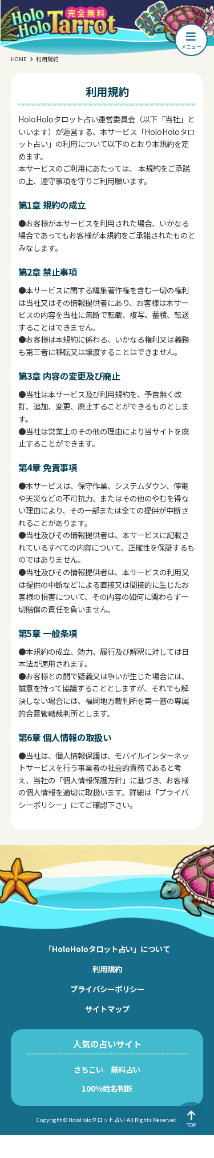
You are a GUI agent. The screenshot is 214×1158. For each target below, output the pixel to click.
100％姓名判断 (107, 1088)
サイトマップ (107, 1008)
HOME (19, 59)
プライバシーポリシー (107, 988)
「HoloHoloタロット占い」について (107, 948)
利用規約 (107, 968)
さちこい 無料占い (107, 1069)
